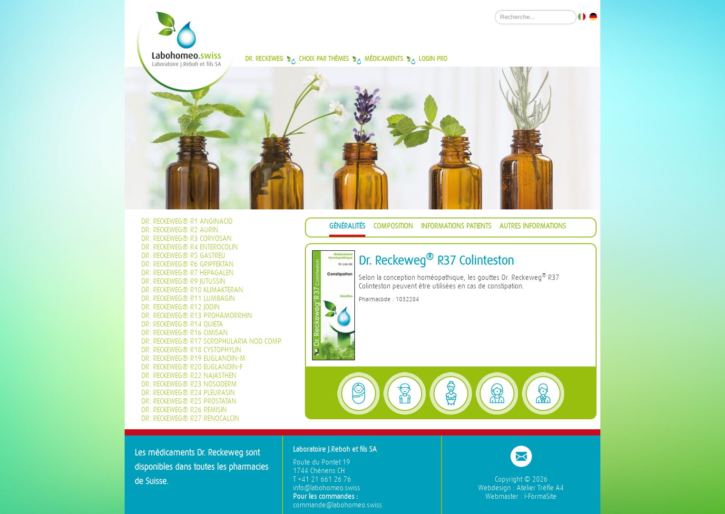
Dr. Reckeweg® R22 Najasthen (188, 376)
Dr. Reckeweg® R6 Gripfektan (187, 264)
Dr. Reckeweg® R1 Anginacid (187, 221)
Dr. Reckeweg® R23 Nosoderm (189, 384)
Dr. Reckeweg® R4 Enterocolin (189, 247)
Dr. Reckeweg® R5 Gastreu (183, 256)
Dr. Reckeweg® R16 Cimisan (184, 333)
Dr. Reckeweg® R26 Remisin (184, 410)
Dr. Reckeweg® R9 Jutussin (183, 281)
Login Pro (433, 58)
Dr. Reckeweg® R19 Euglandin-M (193, 359)
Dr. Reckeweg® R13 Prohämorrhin (196, 316)
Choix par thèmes (324, 58)
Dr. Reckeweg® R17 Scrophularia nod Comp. (211, 341)
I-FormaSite (540, 497)
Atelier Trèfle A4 (540, 488)
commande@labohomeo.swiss (337, 505)
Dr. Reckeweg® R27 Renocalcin (190, 419)
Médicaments (383, 58)
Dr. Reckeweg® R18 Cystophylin (191, 350)
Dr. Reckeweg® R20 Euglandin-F (192, 367)
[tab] (347, 227)
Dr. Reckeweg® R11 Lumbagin (188, 299)
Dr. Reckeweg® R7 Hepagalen (187, 273)
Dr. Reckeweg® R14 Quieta (182, 324)
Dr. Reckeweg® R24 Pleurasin (188, 393)
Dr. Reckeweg (264, 58)
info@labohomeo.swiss (326, 488)
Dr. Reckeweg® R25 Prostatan (188, 401)
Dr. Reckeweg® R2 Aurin (179, 230)
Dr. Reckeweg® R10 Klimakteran (192, 290)
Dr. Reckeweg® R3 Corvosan (186, 239)
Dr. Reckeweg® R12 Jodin (180, 307)
